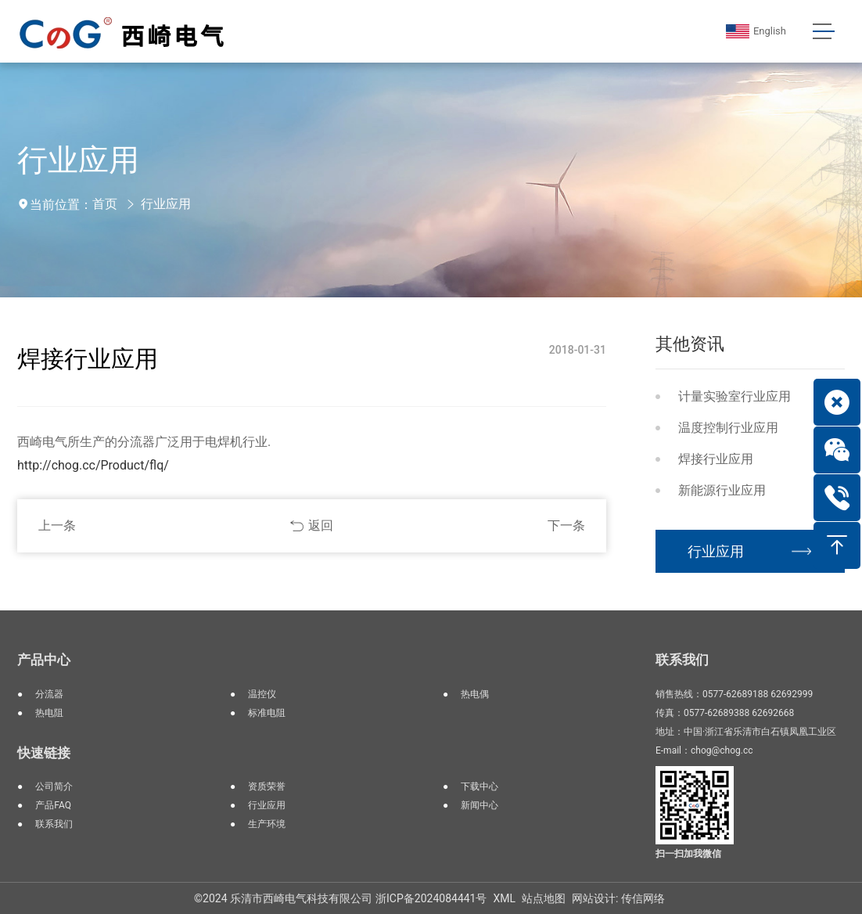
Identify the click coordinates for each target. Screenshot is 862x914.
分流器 (49, 694)
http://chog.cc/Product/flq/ (93, 465)
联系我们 (54, 824)
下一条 (566, 525)
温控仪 (262, 694)
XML (504, 898)
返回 (320, 525)
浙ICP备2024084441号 (431, 898)
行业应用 (166, 203)
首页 (104, 203)
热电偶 (475, 694)
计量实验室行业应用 (734, 396)
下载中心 (479, 786)
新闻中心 (479, 805)
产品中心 (43, 660)
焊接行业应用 (715, 459)
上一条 (57, 525)
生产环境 (267, 824)
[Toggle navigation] (823, 32)
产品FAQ (53, 805)
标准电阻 (267, 712)
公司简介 (54, 786)
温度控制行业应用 (728, 427)
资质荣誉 (267, 786)
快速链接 (43, 753)
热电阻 (49, 712)
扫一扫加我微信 (688, 853)
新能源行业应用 (722, 490)
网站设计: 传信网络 (618, 898)
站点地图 (544, 898)
